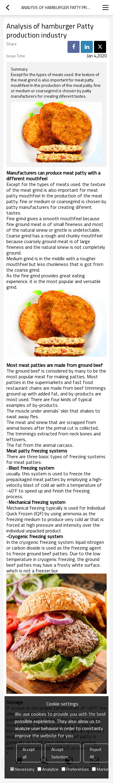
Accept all (29, 753)
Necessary (22, 769)
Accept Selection (59, 753)
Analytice (47, 769)
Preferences (75, 769)
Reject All (95, 753)
